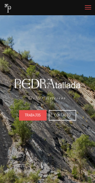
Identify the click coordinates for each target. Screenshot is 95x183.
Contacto (62, 115)
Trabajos (33, 115)
